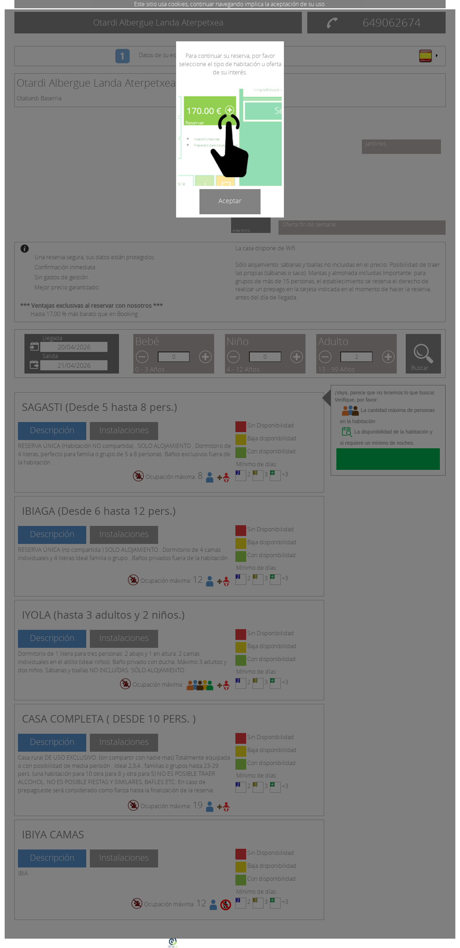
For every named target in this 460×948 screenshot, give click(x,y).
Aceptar (230, 200)
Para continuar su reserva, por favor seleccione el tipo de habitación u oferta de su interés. (230, 64)
